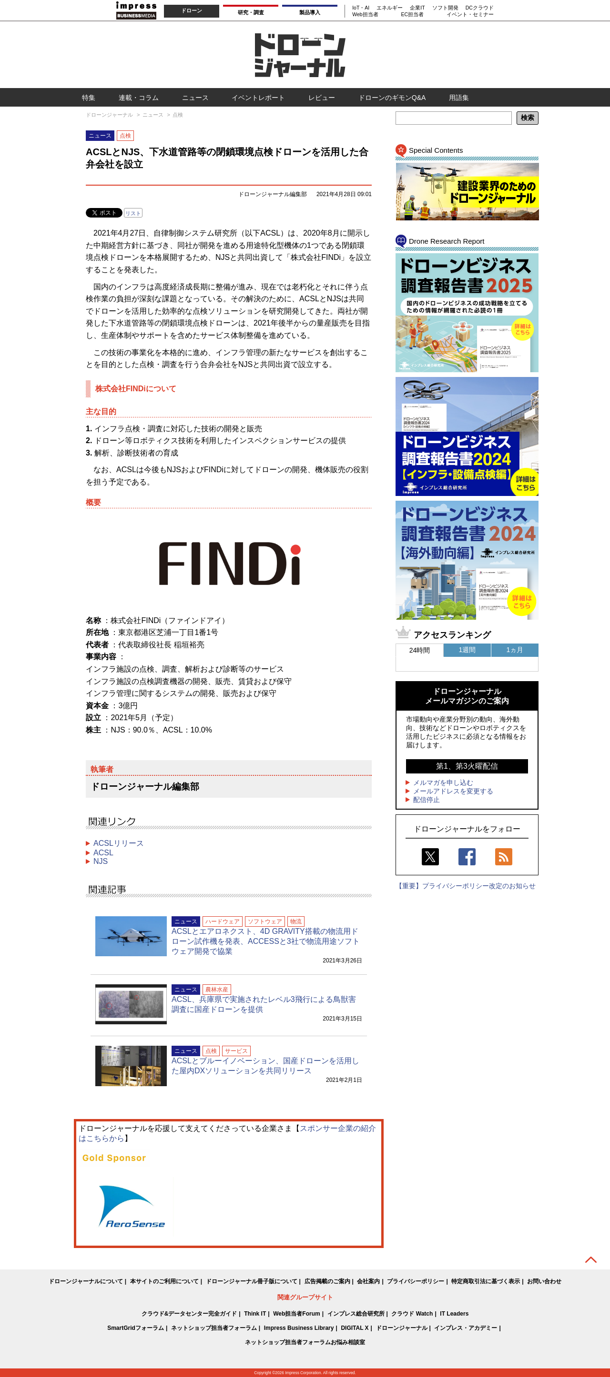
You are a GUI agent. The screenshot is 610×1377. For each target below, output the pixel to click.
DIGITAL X (354, 1328)
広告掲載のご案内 (327, 1281)
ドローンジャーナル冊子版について (251, 1281)
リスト (133, 213)
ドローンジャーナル (401, 1328)
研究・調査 (251, 12)
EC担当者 (412, 14)
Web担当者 (365, 14)
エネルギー (389, 7)
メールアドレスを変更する (453, 791)
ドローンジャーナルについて (86, 1281)
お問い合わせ (544, 1281)
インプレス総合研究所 (356, 1313)
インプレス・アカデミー (465, 1328)
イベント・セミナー (470, 14)
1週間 (467, 650)
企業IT (417, 7)
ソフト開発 (445, 7)
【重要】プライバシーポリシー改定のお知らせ (466, 886)
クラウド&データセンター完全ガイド (189, 1313)
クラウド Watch (412, 1313)
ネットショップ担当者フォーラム (214, 1328)
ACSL (103, 853)
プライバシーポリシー (415, 1281)
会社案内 (368, 1281)
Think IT (255, 1313)
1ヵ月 (515, 650)
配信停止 (426, 799)
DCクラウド (480, 7)
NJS (100, 861)
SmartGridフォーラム (135, 1328)
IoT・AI (360, 7)
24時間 (419, 650)
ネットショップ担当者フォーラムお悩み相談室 (305, 1342)
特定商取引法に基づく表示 (485, 1281)
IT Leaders (454, 1313)
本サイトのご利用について (164, 1281)
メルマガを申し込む (443, 782)
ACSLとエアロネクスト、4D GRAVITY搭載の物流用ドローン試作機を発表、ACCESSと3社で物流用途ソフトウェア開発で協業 (266, 941)
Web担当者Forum (296, 1313)
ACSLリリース (118, 843)
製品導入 (309, 12)
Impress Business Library (299, 1328)
